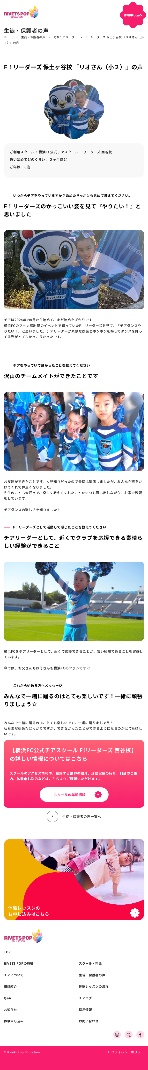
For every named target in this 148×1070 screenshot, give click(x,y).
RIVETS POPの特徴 (18, 963)
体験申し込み (14, 1021)
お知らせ (10, 1010)
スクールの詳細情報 (78, 794)
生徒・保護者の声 (33, 37)
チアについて (14, 975)
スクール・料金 (90, 963)
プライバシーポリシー (127, 1052)
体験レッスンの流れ (94, 986)
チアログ (85, 998)
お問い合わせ (89, 1021)
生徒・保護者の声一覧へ (74, 816)
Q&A (7, 998)
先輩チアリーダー (65, 37)
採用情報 (85, 1010)
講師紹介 (10, 986)
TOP (7, 952)
